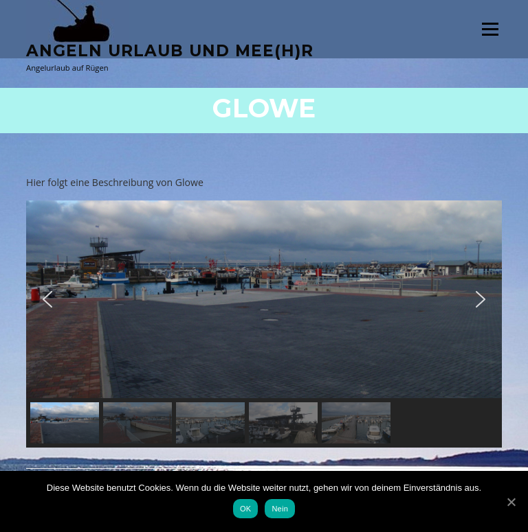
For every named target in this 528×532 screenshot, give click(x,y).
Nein (280, 509)
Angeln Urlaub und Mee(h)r (170, 50)
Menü (490, 29)
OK (245, 509)
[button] (47, 299)
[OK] (511, 502)
